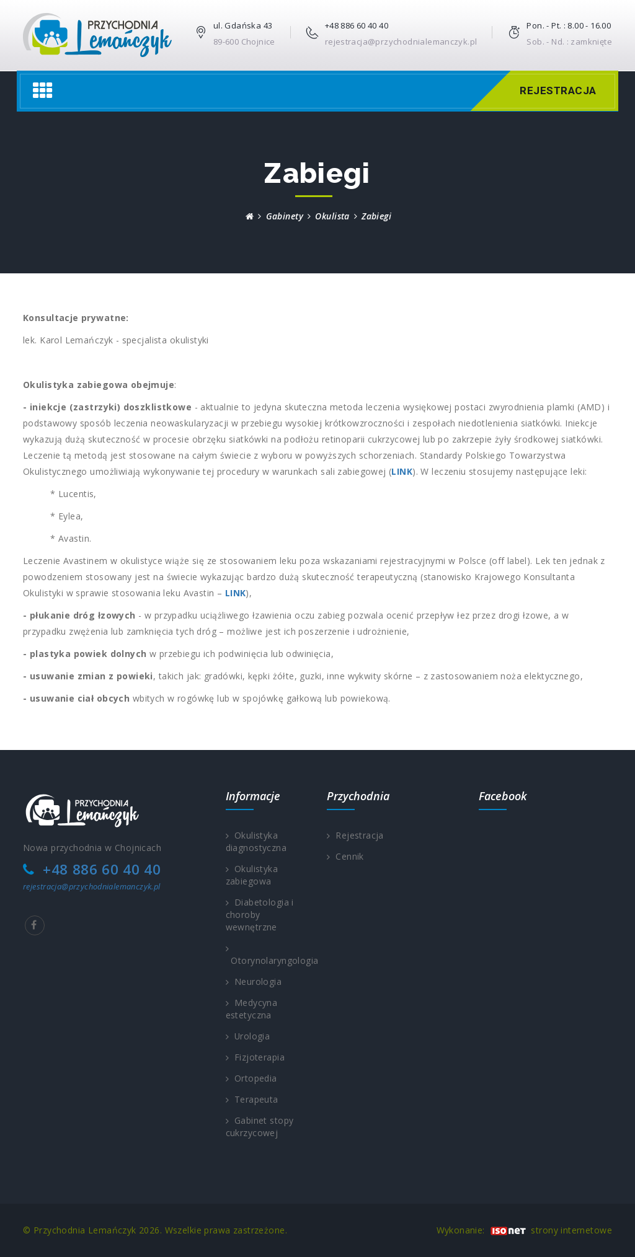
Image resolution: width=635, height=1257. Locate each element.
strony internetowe (571, 1230)
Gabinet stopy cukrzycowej (260, 1126)
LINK (401, 471)
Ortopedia (251, 1078)
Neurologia (254, 981)
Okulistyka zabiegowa (252, 875)
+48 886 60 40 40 (356, 25)
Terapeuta (252, 1099)
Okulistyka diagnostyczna (256, 841)
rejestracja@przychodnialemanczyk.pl (401, 41)
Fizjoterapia (255, 1057)
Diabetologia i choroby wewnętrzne (260, 914)
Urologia (248, 1036)
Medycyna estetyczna (252, 1009)
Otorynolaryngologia (267, 955)
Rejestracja (556, 90)
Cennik (345, 856)
